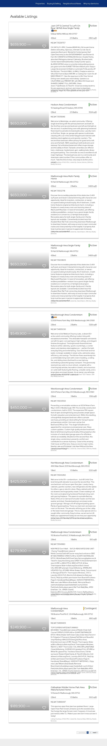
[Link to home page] (9, 3)
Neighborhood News (72, 3)
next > (95, 732)
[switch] (44, 45)
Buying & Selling (54, 3)
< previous (81, 732)
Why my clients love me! (93, 3)
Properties (40, 3)
